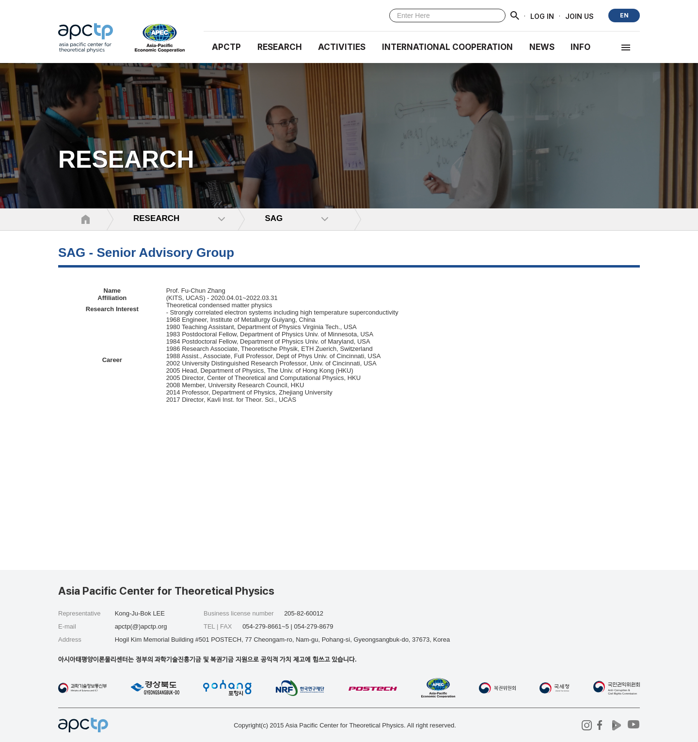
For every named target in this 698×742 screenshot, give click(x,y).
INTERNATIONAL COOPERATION (447, 47)
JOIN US (579, 16)
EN (624, 15)
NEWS (542, 47)
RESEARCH (279, 47)
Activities (341, 47)
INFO (580, 47)
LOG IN (542, 16)
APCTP (226, 47)
